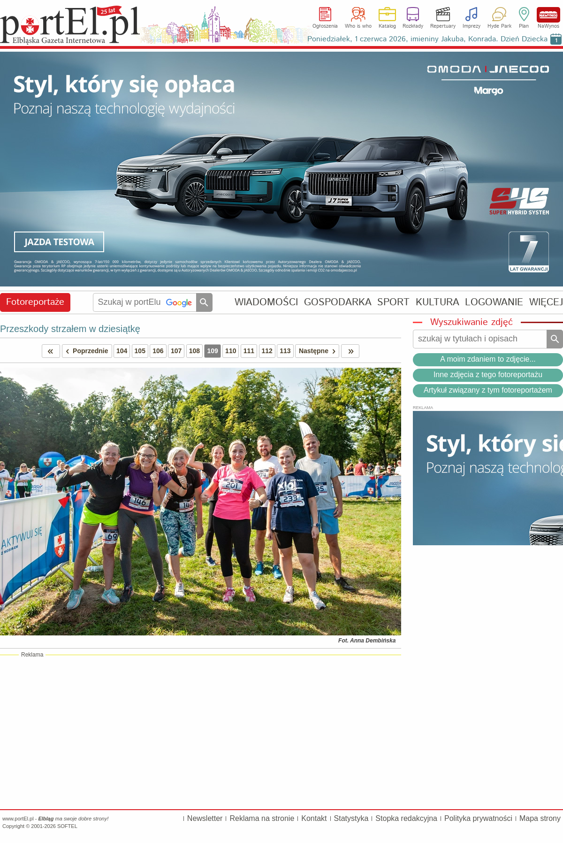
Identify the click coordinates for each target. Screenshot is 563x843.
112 (267, 351)
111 (248, 351)
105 (140, 351)
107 (176, 351)
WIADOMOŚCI (266, 302)
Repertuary (443, 26)
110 (230, 351)
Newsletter (205, 818)
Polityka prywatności (478, 818)
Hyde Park (499, 26)
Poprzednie (85, 351)
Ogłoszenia (325, 26)
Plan (524, 26)
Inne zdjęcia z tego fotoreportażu (488, 375)
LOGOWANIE (494, 302)
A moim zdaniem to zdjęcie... (488, 359)
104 (121, 351)
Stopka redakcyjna (406, 818)
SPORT (393, 302)
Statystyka (351, 818)
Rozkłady (413, 26)
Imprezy (471, 26)
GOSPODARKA (338, 302)
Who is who (358, 26)
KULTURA (437, 302)
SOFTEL (67, 826)
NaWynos (548, 15)
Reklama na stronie (261, 818)
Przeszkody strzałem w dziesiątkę (70, 329)
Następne (319, 351)
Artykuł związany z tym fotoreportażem (488, 390)
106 (157, 351)
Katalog (387, 26)
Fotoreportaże (35, 302)
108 (194, 351)
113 (285, 351)
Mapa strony (540, 818)
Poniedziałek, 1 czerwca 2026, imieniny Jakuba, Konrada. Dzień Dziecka (427, 39)
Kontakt (314, 818)
